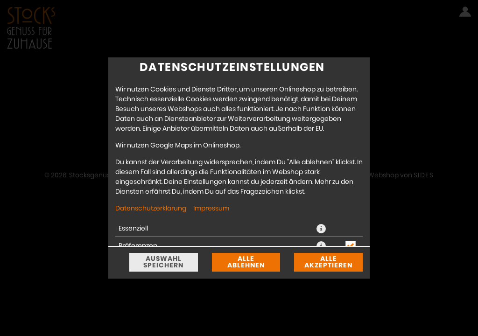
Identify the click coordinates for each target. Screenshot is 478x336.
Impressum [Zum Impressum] (211, 208)
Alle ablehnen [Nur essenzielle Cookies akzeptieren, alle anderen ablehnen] (246, 262)
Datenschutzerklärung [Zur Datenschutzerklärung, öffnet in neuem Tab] (150, 208)
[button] (321, 228)
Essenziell (133, 228)
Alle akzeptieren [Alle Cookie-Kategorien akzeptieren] (328, 262)
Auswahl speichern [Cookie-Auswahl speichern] (163, 262)
